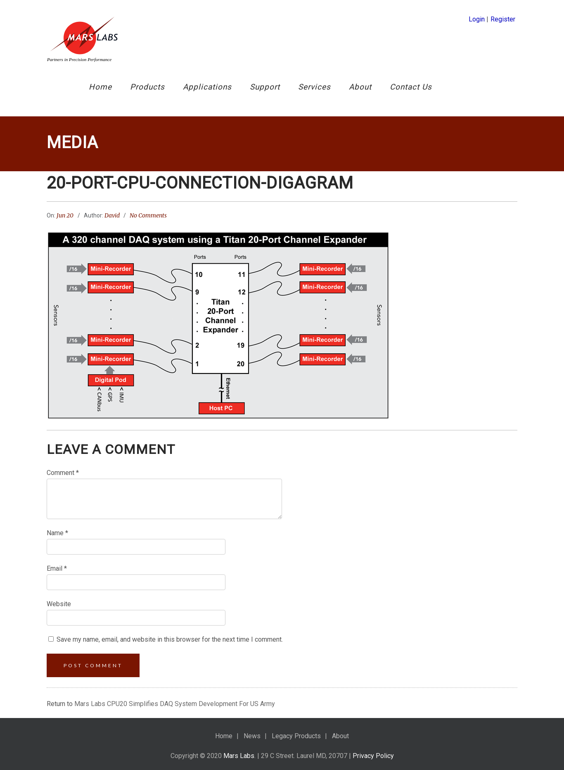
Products (147, 87)
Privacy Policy (373, 756)
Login (477, 19)
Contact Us (411, 87)
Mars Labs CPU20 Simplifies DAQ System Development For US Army (174, 704)
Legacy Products (296, 736)
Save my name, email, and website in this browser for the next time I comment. (170, 639)
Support (265, 87)
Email (57, 568)
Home (100, 87)
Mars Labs (238, 756)
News (252, 736)
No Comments (148, 215)
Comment (63, 473)
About (360, 87)
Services (314, 87)
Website (59, 604)
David (112, 215)
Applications (207, 87)
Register (503, 19)
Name (57, 533)
